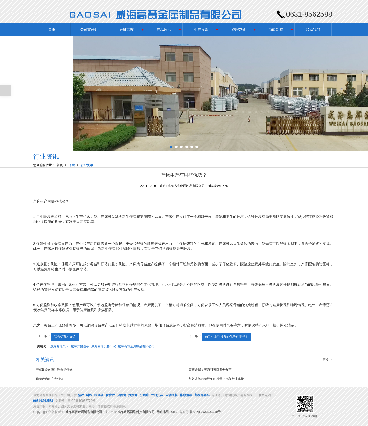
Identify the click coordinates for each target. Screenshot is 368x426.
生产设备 (201, 30)
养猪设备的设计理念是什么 (54, 369)
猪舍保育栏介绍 (65, 337)
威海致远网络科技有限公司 (136, 412)
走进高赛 (126, 30)
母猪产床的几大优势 (49, 379)
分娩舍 (121, 395)
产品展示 (164, 30)
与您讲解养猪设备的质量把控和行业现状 (216, 379)
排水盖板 (186, 395)
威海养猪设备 (80, 346)
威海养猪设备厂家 (103, 346)
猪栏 (81, 395)
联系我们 (313, 30)
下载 (72, 165)
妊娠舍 (132, 395)
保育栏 (110, 395)
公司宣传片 (89, 30)
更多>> (327, 359)
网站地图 (162, 412)
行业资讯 (87, 165)
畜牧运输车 (202, 395)
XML (174, 412)
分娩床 (144, 395)
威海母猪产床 (59, 346)
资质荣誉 (238, 30)
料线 (89, 395)
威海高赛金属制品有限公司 (136, 346)
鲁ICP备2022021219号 (205, 412)
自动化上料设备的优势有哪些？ (226, 337)
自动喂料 (171, 395)
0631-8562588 (43, 401)
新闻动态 (276, 30)
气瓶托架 (157, 395)
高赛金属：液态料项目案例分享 (210, 369)
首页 (51, 30)
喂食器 (98, 395)
